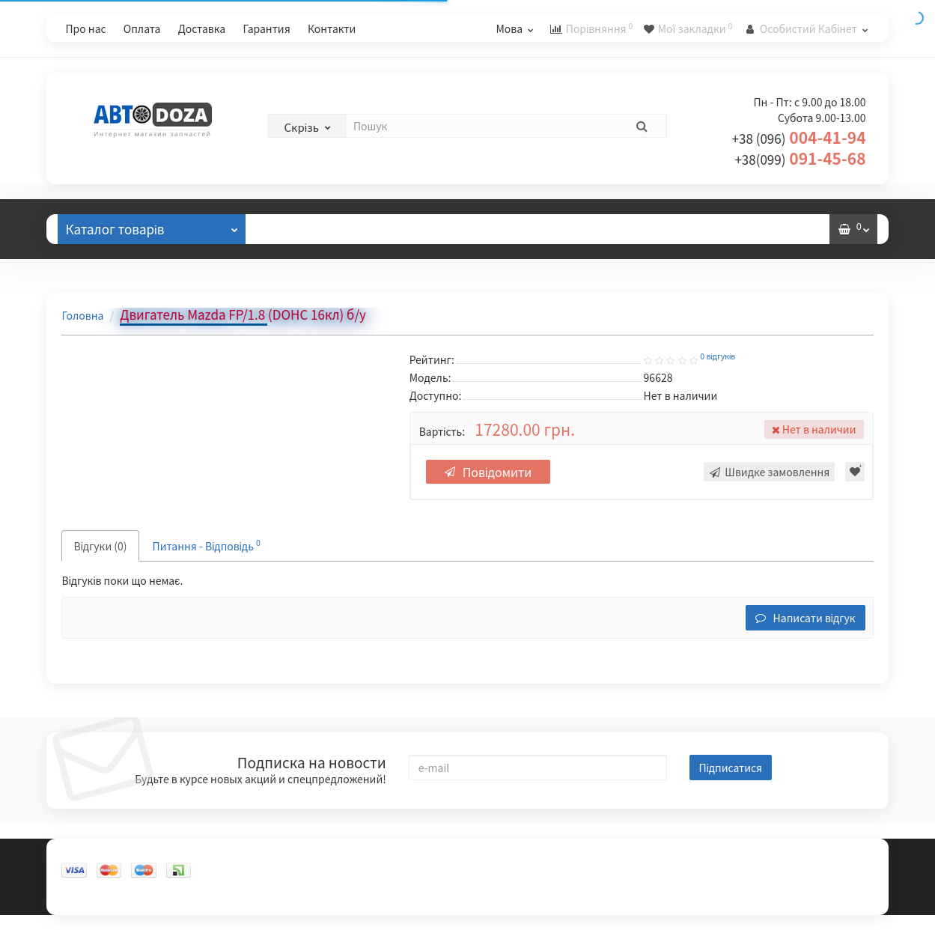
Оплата (142, 28)
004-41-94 (799, 137)
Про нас (85, 28)
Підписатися (731, 767)
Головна (82, 315)
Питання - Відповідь (207, 545)
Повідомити (488, 472)
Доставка (202, 28)
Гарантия (266, 28)
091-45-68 (799, 158)
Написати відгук (805, 617)
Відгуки (297, 229)
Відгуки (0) (100, 545)
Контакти (332, 28)
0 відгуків (717, 356)
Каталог (151, 226)
